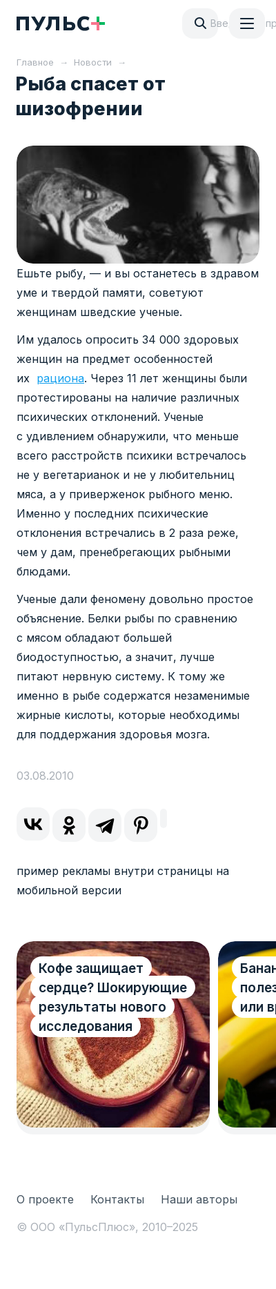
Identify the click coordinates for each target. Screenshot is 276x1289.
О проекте (45, 1199)
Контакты (117, 1199)
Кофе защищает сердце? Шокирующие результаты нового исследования (113, 997)
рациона (60, 378)
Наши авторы (199, 1199)
